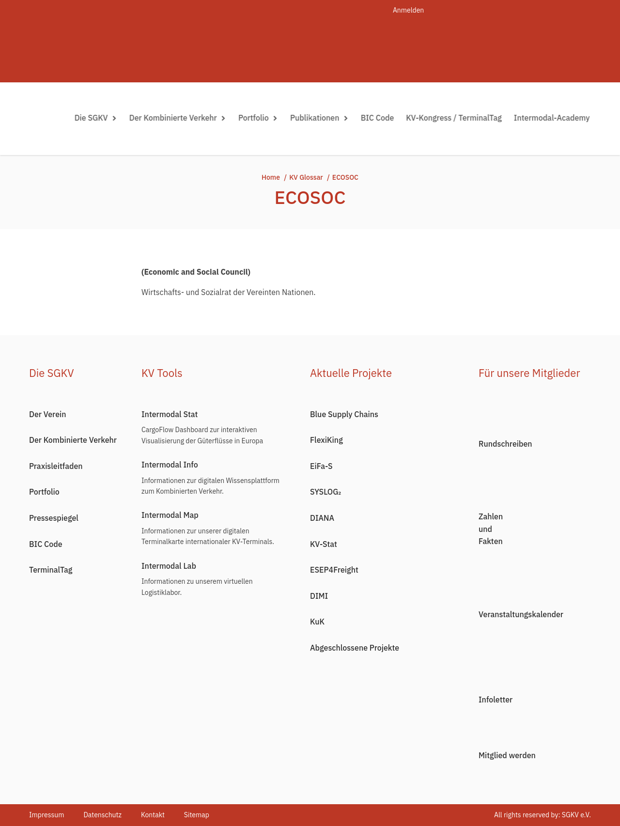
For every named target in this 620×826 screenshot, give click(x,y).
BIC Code (378, 118)
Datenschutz (102, 814)
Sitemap (196, 814)
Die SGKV (97, 118)
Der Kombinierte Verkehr (178, 118)
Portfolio (259, 118)
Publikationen (320, 118)
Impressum (46, 814)
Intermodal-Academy (553, 118)
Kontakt (153, 814)
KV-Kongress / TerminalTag (455, 118)
